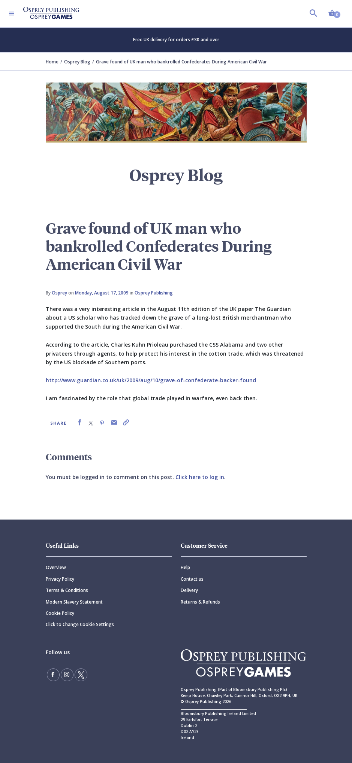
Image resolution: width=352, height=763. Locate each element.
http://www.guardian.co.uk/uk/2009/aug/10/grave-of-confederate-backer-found (151, 380)
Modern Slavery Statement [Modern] (74, 602)
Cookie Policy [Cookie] (60, 613)
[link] (79, 423)
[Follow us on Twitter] (81, 674)
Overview (56, 567)
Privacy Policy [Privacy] (60, 579)
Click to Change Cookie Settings (80, 624)
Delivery (189, 590)
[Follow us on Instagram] (67, 674)
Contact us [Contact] (192, 579)
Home (52, 62)
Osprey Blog (77, 62)
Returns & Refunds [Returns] (200, 602)
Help (185, 567)
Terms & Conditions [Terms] (67, 590)
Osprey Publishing (154, 293)
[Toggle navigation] (11, 13)
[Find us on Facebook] (53, 674)
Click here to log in (199, 477)
